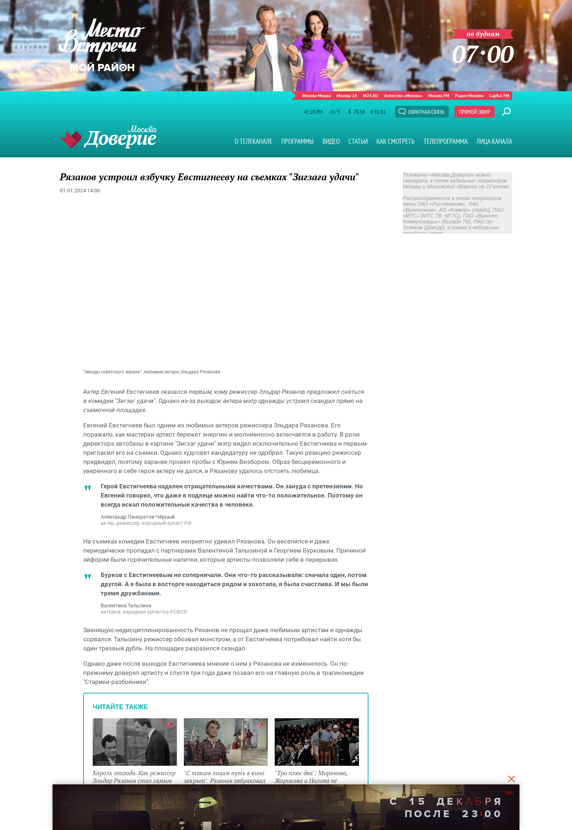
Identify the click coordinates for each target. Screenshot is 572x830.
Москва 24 (347, 95)
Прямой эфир (474, 111)
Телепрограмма (446, 141)
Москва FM (438, 95)
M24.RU (370, 95)
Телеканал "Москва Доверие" (108, 137)
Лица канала (494, 141)
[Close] (511, 778)
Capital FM (499, 95)
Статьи (358, 141)
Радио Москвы (469, 95)
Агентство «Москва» (403, 95)
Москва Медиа (316, 95)
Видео (331, 141)
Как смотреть (395, 141)
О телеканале (254, 141)
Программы (297, 141)
